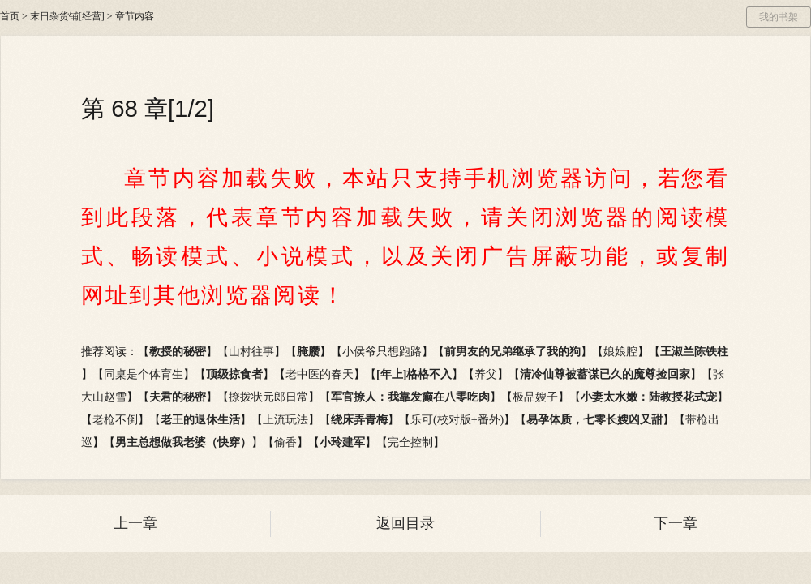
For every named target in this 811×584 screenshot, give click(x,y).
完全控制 (410, 442)
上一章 (135, 523)
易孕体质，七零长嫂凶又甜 (594, 420)
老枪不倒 (115, 420)
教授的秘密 (177, 352)
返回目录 (405, 523)
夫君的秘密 (177, 397)
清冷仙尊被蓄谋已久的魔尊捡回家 (605, 374)
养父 (485, 374)
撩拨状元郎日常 (268, 397)
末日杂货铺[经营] (67, 16)
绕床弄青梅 (359, 420)
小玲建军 (342, 442)
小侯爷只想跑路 (382, 352)
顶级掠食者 (234, 374)
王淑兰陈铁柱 (694, 352)
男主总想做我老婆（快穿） (183, 442)
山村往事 (251, 352)
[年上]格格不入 (414, 374)
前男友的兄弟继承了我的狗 (512, 352)
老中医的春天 (319, 374)
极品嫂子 (535, 397)
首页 (9, 16)
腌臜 (308, 352)
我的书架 (778, 17)
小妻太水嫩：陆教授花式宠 (649, 397)
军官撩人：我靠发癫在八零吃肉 (410, 397)
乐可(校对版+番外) (457, 420)
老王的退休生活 (200, 420)
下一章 (675, 523)
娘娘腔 (620, 352)
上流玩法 (285, 420)
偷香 (285, 442)
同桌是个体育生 (143, 374)
